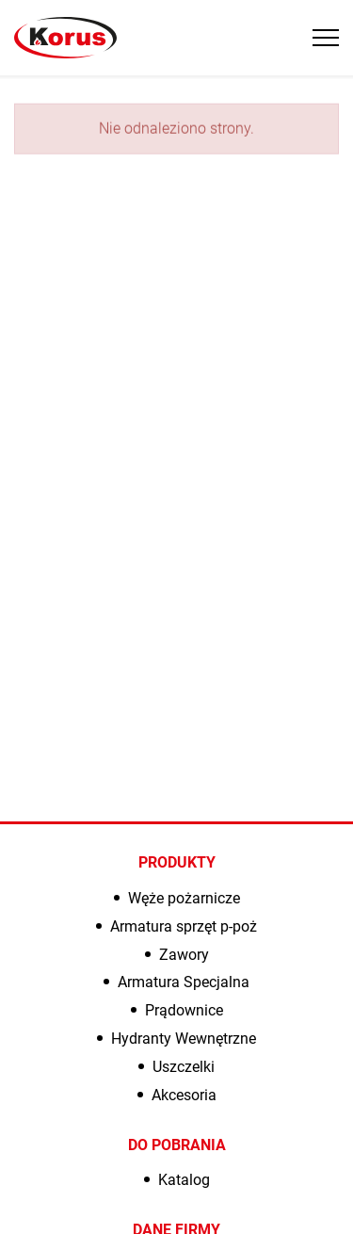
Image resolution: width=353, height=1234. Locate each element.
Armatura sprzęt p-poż (183, 926)
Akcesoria (184, 1095)
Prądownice (184, 1010)
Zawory (184, 955)
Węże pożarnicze (184, 898)
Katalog (184, 1180)
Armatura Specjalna (183, 982)
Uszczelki (183, 1067)
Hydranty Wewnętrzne (183, 1038)
